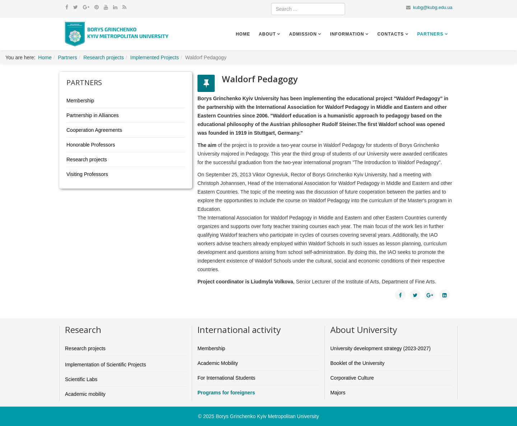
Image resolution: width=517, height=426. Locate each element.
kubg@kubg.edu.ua (432, 7)
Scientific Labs (81, 379)
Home (243, 34)
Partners (430, 34)
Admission (303, 34)
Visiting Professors (87, 174)
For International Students (226, 378)
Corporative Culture (352, 378)
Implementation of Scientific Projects (105, 364)
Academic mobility (85, 394)
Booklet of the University (357, 363)
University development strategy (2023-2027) (380, 348)
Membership (80, 100)
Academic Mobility (217, 363)
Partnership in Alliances (92, 115)
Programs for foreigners (226, 392)
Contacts (390, 34)
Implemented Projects (154, 57)
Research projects (103, 57)
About (267, 34)
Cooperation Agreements (94, 130)
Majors (337, 392)
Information (347, 34)
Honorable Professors (90, 145)
